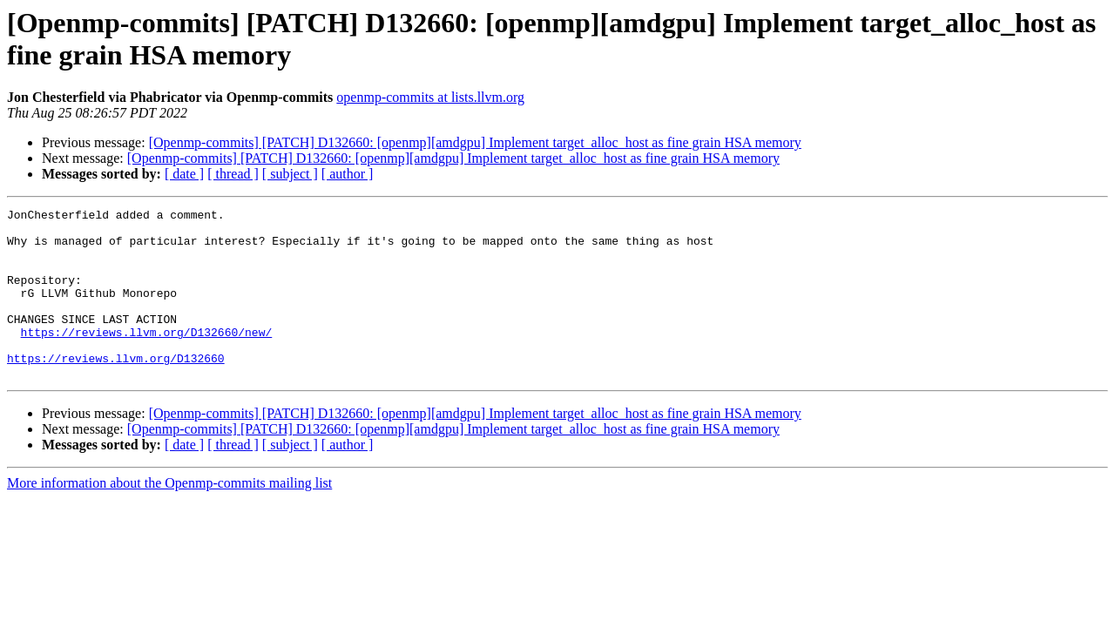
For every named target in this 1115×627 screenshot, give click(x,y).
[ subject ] (290, 173)
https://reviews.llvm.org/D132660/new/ (147, 358)
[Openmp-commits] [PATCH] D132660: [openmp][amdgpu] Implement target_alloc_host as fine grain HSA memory (475, 142)
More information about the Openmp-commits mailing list (169, 516)
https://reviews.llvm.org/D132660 (116, 389)
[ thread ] (233, 173)
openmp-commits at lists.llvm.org (430, 97)
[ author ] (347, 173)
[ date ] (184, 173)
